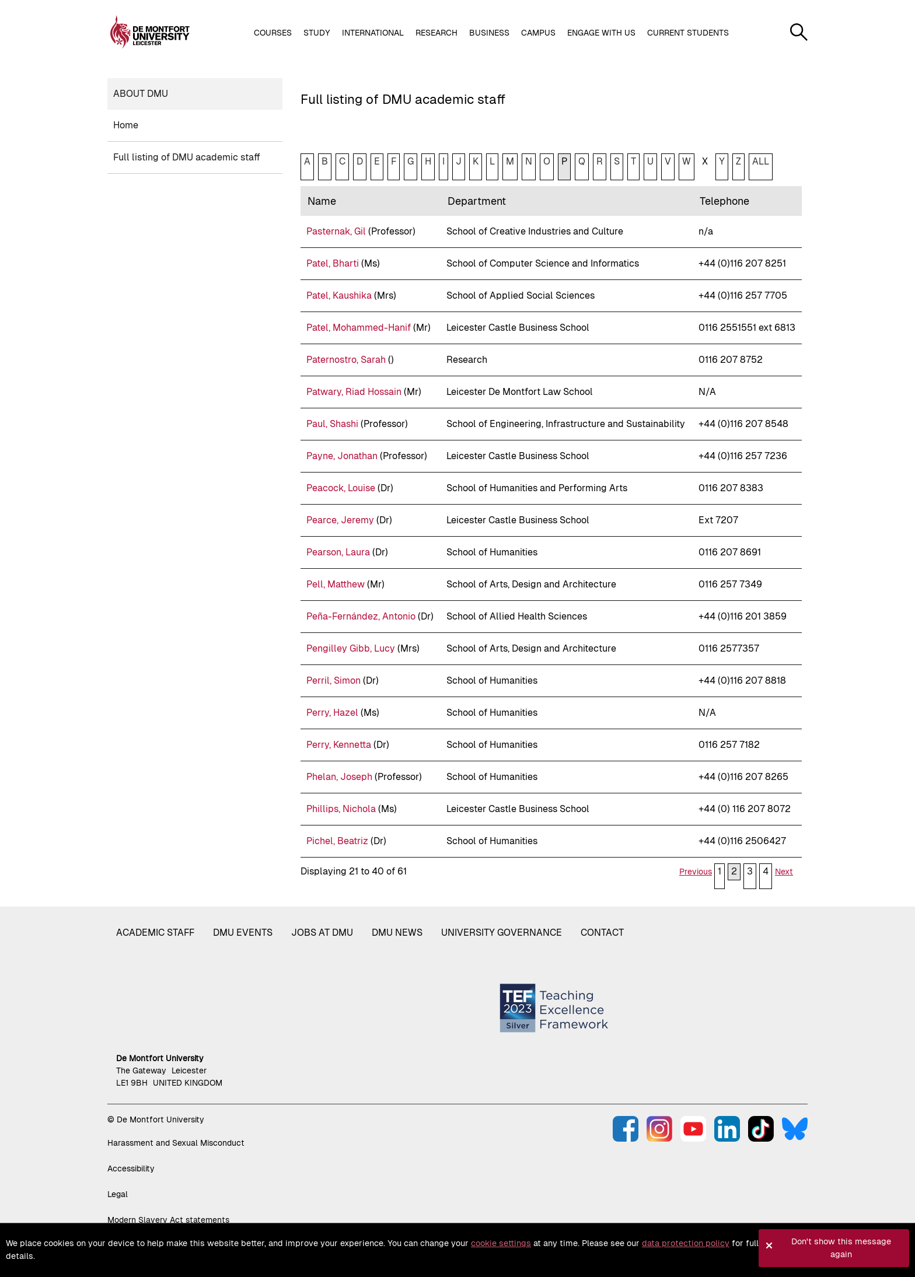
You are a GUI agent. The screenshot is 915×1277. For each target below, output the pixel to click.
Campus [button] (538, 32)
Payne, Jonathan (342, 455)
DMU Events (243, 932)
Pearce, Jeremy (340, 520)
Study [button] (316, 32)
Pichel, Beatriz (337, 840)
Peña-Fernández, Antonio (360, 616)
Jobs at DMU (322, 932)
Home (125, 125)
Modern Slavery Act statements (168, 1219)
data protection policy (685, 1243)
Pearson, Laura (338, 552)
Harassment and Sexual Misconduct (176, 1142)
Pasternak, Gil (336, 231)
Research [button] (436, 32)
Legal (117, 1194)
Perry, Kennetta (338, 744)
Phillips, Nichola (341, 808)
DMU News (397, 932)
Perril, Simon (333, 680)
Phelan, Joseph (339, 776)
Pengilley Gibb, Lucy (350, 648)
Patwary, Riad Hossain (353, 391)
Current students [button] (688, 32)
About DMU (140, 93)
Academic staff (155, 932)
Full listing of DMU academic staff (186, 157)
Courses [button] (273, 32)
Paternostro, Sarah (346, 359)
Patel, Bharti (332, 263)
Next (784, 871)
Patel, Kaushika (339, 295)
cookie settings (501, 1243)
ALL (760, 161)
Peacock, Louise (340, 488)
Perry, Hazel (332, 712)
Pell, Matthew (335, 584)
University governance (501, 932)
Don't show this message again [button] (841, 1248)
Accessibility (131, 1168)
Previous (695, 871)
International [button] (373, 32)
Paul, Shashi (332, 423)
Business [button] (489, 32)
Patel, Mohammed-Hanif (358, 327)
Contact (602, 932)
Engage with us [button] (601, 32)
